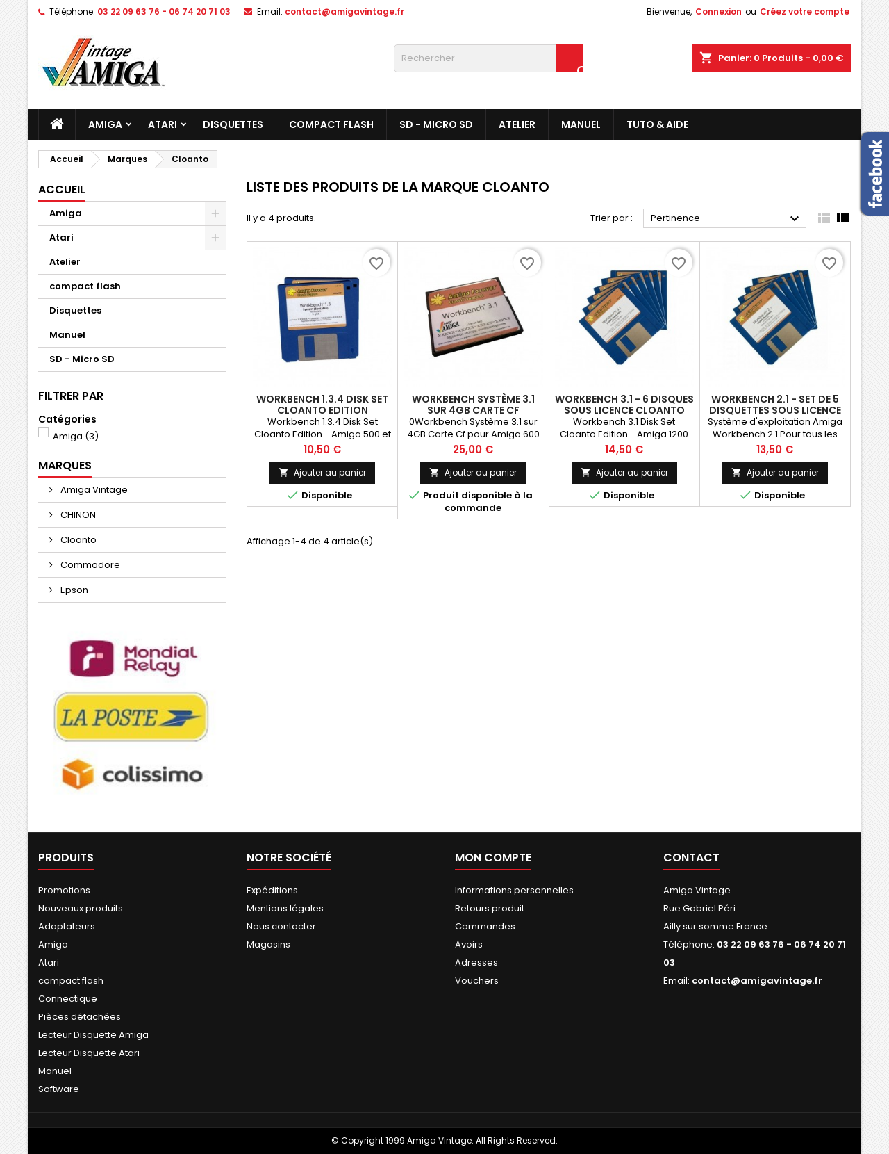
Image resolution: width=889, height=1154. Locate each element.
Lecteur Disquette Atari (89, 1052)
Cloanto (77, 539)
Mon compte (493, 858)
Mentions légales (285, 908)
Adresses (476, 962)
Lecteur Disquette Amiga (93, 1034)
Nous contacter (281, 926)
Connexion (718, 11)
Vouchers (477, 980)
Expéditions (272, 890)
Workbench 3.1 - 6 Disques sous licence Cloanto (624, 404)
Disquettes (233, 124)
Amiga (105, 124)
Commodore (89, 564)
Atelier (517, 124)
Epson (73, 589)
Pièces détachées (79, 1016)
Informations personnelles (514, 890)
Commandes (485, 926)
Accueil (61, 189)
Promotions (64, 890)
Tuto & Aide (657, 124)
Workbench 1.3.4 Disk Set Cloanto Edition (322, 404)
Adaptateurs (66, 926)
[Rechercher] (488, 58)
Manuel (581, 124)
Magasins (268, 944)
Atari (162, 124)
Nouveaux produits (80, 908)
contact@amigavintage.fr (344, 11)
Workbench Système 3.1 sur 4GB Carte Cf (473, 404)
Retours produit (489, 908)
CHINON (77, 514)
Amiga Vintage (93, 489)
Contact (691, 858)
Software (58, 1089)
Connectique (67, 998)
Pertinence (727, 219)
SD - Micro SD (436, 124)
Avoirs (469, 944)
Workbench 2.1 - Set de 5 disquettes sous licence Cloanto (775, 410)
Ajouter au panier (322, 472)
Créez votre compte (804, 11)
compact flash (331, 124)
